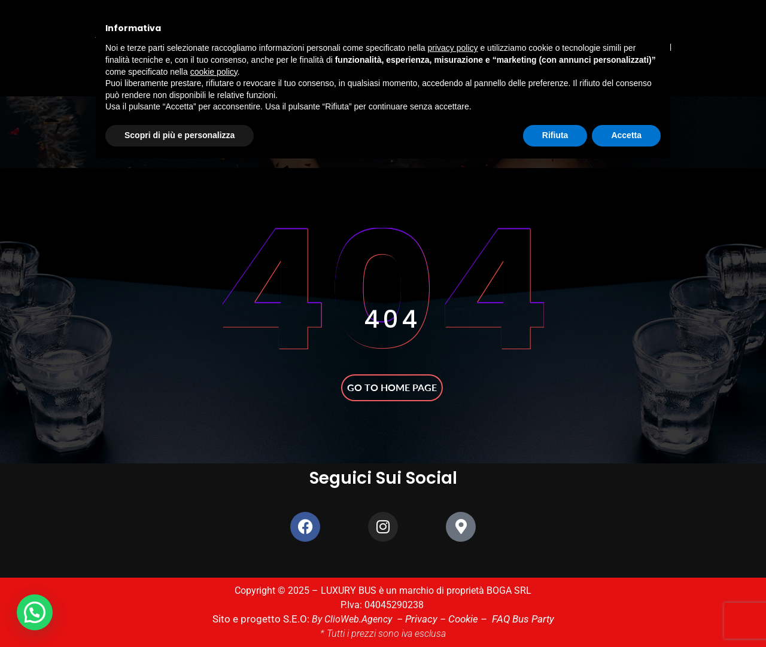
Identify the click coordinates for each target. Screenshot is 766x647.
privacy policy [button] (453, 48)
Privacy (419, 619)
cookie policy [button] (214, 72)
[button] (38, 611)
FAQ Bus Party (516, 619)
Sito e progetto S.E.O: (265, 619)
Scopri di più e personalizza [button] (179, 135)
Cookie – (466, 619)
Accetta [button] (626, 135)
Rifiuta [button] (555, 135)
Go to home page (392, 387)
